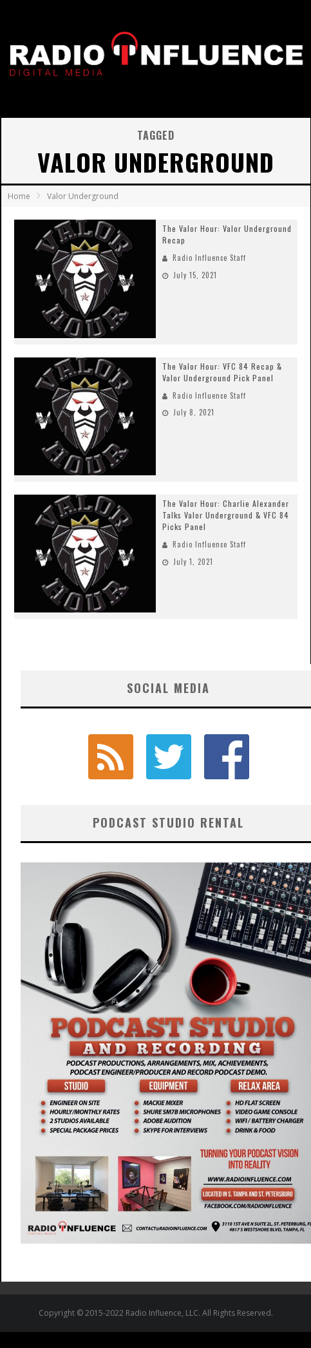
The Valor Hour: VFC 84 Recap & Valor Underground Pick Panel (222, 372)
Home (19, 196)
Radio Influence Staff (209, 257)
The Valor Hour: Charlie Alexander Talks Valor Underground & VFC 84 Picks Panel (225, 515)
